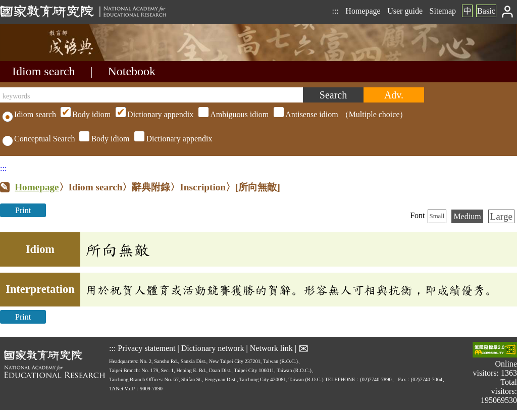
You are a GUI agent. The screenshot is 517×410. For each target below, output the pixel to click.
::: (335, 11)
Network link (271, 348)
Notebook (132, 71)
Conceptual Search (39, 138)
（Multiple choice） (232, 114)
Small (437, 216)
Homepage (362, 11)
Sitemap (443, 11)
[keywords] (151, 94)
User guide (405, 11)
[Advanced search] (394, 94)
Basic (486, 11)
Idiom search (43, 71)
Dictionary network (212, 348)
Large (501, 216)
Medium (467, 216)
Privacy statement (146, 348)
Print (23, 210)
